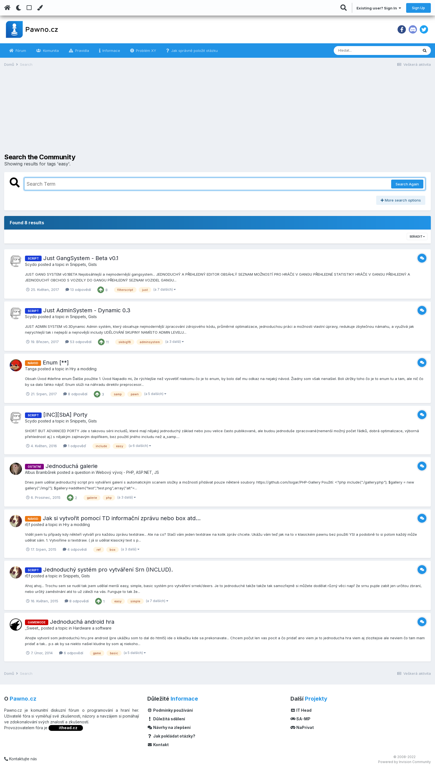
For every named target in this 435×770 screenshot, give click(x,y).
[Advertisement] (217, 114)
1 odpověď (74, 446)
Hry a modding (83, 368)
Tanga (31, 368)
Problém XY (145, 50)
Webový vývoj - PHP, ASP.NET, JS (127, 472)
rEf (27, 524)
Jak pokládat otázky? (171, 736)
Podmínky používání (170, 710)
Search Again (407, 184)
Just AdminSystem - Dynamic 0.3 (86, 310)
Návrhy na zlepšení (169, 727)
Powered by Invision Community (404, 762)
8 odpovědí (75, 394)
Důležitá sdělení (166, 718)
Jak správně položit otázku (194, 50)
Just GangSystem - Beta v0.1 (80, 258)
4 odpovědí (75, 549)
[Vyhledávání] (361, 50)
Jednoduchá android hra (82, 621)
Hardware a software (92, 628)
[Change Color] (40, 8)
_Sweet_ (32, 628)
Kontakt (158, 744)
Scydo (31, 264)
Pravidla (81, 50)
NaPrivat (302, 727)
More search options (401, 200)
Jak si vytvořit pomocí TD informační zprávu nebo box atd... (122, 518)
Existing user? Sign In (378, 8)
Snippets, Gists (83, 264)
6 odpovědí (71, 653)
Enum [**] (56, 362)
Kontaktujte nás (20, 758)
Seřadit (417, 236)
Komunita (50, 50)
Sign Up (418, 8)
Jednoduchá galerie (71, 466)
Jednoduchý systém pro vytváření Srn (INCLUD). (108, 569)
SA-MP (300, 718)
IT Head (301, 710)
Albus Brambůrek (40, 472)
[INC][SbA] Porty (65, 414)
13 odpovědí (78, 289)
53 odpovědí (78, 341)
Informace (110, 50)
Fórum (20, 50)
